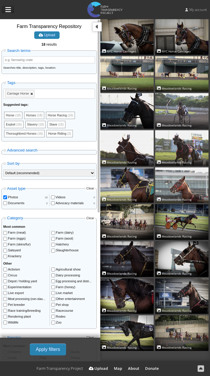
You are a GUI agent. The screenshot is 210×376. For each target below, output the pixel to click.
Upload (47, 35)
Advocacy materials (70, 203)
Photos (13, 197)
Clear (90, 189)
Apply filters (48, 349)
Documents (16, 203)
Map (118, 368)
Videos (60, 197)
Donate (152, 368)
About (133, 368)
